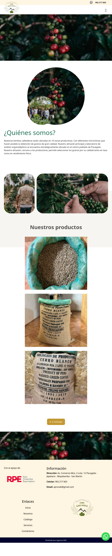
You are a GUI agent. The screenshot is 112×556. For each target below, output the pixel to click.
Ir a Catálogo (56, 421)
